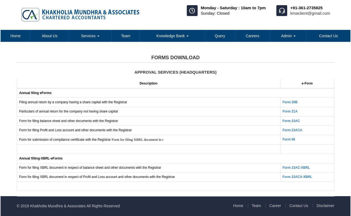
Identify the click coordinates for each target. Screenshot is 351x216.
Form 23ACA (292, 130)
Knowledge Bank (172, 36)
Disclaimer (325, 206)
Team (125, 36)
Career (275, 206)
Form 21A (290, 111)
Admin (288, 36)
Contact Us (328, 36)
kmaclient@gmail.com (310, 13)
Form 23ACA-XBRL (297, 177)
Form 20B (290, 102)
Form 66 (289, 139)
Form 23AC (291, 121)
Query (220, 36)
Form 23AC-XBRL (296, 168)
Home (16, 36)
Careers (252, 36)
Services (90, 36)
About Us (50, 36)
